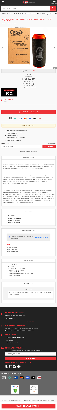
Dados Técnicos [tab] (28, 260)
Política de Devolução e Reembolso (15, 337)
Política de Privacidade (12, 343)
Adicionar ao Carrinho (28, 112)
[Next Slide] (55, 48)
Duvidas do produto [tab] (28, 283)
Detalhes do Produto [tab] (28, 157)
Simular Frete (49, 146)
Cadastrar (30, 358)
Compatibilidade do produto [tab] (28, 230)
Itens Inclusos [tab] (28, 211)
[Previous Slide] (2, 48)
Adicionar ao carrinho (28, 406)
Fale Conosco (9, 340)
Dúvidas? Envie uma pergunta (28, 151)
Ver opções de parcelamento (28, 87)
